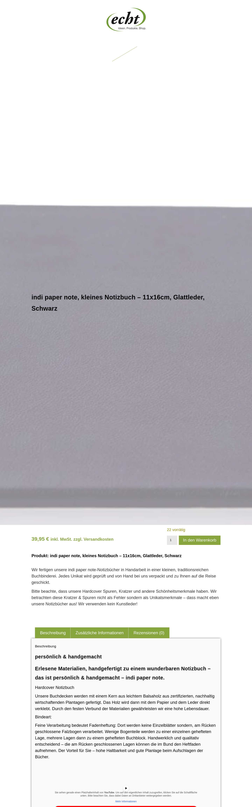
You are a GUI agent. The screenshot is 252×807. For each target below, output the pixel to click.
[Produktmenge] (172, 540)
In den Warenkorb (199, 540)
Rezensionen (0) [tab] (149, 632)
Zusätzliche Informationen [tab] (100, 632)
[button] (126, 54)
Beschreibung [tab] (53, 632)
